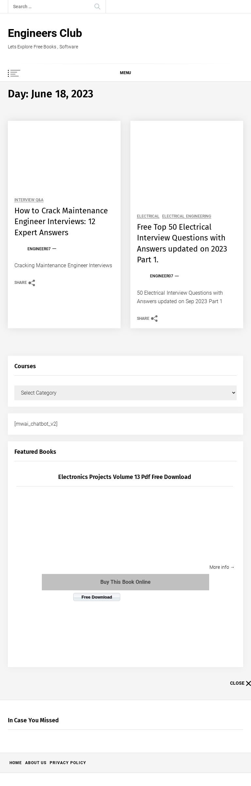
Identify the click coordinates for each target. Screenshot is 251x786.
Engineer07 (39, 249)
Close (240, 683)
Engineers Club (45, 33)
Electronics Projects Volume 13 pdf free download (124, 477)
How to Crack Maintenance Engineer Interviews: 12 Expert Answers (61, 221)
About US (35, 763)
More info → (222, 567)
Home (15, 763)
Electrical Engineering (186, 216)
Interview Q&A (28, 200)
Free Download (96, 597)
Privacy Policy (68, 763)
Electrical (148, 216)
